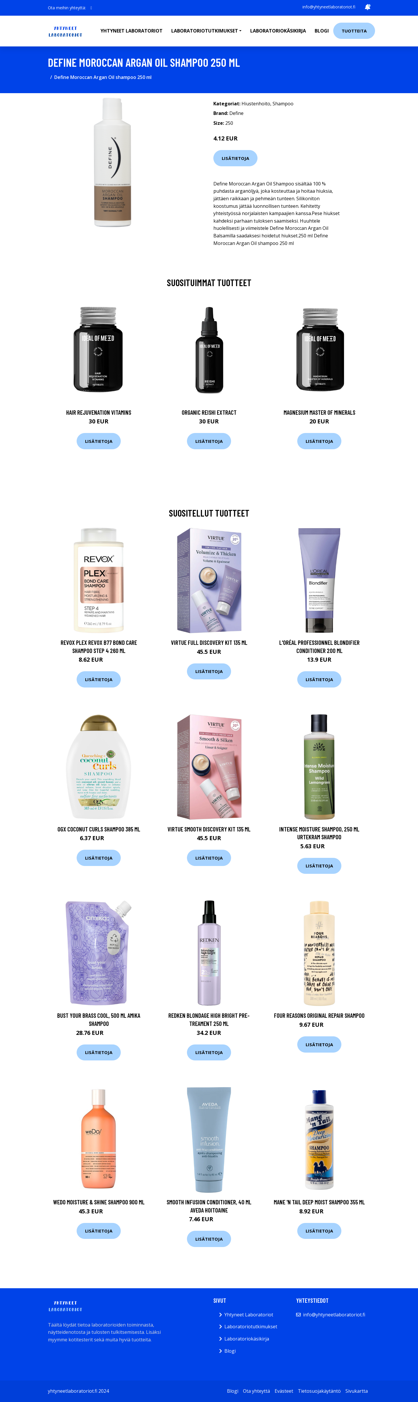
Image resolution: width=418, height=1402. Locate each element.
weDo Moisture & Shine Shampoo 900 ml (99, 1202)
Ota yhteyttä (256, 1391)
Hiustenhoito (256, 103)
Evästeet (284, 1391)
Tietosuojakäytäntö (319, 1391)
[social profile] (91, 7)
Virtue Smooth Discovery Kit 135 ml (209, 829)
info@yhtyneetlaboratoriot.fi (328, 7)
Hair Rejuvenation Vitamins (98, 412)
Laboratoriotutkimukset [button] (204, 31)
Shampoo (283, 103)
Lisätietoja (235, 158)
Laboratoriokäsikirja (278, 31)
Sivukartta (356, 1391)
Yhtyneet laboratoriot (131, 31)
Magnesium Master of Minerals (319, 412)
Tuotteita (354, 31)
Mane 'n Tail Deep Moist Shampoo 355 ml (319, 1202)
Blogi (322, 31)
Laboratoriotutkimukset (250, 1326)
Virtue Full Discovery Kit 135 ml (209, 642)
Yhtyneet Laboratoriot (248, 1314)
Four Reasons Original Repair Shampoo (319, 1015)
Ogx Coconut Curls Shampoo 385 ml (98, 829)
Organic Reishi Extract (209, 412)
